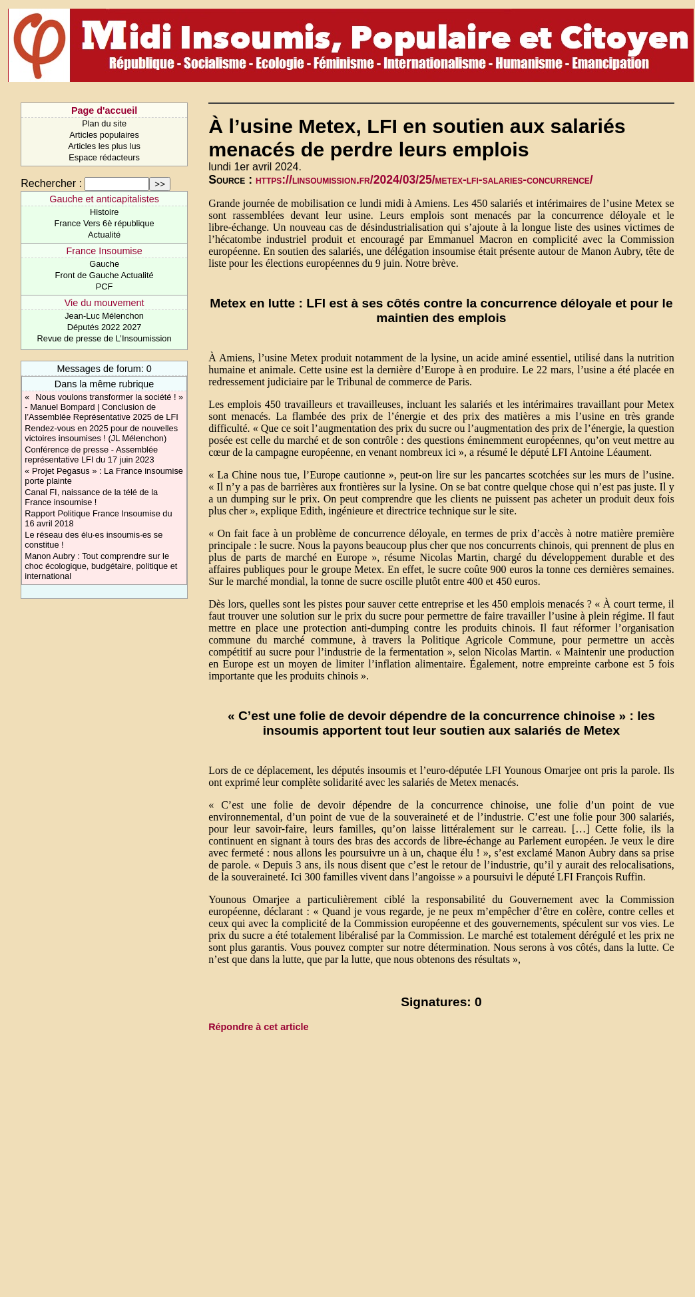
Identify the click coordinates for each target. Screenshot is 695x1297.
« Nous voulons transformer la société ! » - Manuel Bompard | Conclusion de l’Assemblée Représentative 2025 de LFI (104, 407)
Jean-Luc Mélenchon (104, 316)
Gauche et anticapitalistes (104, 199)
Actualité (104, 235)
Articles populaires (104, 135)
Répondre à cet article (258, 1026)
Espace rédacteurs (104, 157)
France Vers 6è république (104, 223)
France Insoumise (104, 251)
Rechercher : (51, 183)
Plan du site (104, 123)
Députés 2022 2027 (104, 327)
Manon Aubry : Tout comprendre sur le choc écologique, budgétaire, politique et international (101, 566)
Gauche (104, 264)
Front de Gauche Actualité (104, 275)
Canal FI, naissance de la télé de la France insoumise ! (91, 497)
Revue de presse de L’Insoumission (104, 338)
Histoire (104, 212)
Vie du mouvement (104, 302)
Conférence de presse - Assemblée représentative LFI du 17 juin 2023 (91, 454)
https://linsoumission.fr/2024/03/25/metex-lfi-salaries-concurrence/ (424, 179)
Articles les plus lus (104, 146)
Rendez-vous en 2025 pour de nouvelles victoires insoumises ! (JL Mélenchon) (101, 433)
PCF (104, 286)
